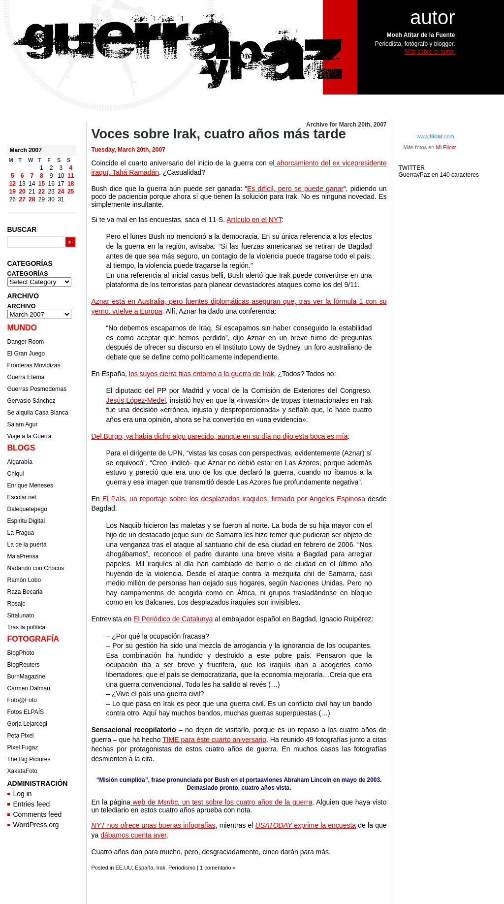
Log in (22, 794)
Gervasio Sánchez (31, 400)
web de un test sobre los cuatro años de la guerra (221, 802)
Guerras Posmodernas (37, 389)
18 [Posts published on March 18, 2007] (70, 183)
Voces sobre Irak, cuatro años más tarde (219, 134)
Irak (161, 868)
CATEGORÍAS (27, 273)
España (144, 868)
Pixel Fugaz (22, 747)
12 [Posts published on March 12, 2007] (12, 183)
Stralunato (20, 615)
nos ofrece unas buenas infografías (154, 825)
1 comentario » (218, 868)
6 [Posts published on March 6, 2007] (22, 175)
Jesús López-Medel (136, 400)
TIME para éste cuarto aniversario (214, 739)
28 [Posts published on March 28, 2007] (32, 199)
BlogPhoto (20, 652)
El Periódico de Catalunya (173, 619)
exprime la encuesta (305, 825)
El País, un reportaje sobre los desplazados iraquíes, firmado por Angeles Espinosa (233, 499)
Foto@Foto (22, 700)
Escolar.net (21, 497)
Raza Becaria (25, 591)
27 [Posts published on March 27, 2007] (22, 199)
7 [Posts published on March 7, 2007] (31, 175)
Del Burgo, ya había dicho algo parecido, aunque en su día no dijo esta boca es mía (220, 436)
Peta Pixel (20, 735)
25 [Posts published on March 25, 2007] (70, 191)
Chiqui (15, 473)
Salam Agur (22, 424)
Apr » (36, 207)
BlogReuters (23, 664)
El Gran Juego (26, 353)
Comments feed (37, 814)
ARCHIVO (21, 306)
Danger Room (25, 341)
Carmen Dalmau (28, 688)
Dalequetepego (27, 509)
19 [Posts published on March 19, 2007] (12, 191)
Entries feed (31, 804)
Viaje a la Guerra (29, 436)
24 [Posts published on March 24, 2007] (61, 191)
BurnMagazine (26, 676)
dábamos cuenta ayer (133, 835)
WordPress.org (36, 825)
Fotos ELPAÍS (25, 712)
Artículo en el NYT (254, 220)
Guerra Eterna (26, 377)
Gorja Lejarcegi (27, 723)
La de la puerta (27, 544)
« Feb (15, 207)
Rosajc (16, 603)
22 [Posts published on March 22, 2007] (41, 191)
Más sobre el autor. (430, 51)
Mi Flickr (446, 147)
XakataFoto (22, 771)
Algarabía (19, 461)
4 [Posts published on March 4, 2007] (70, 167)
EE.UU (123, 868)
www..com (435, 136)
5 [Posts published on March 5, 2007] (12, 175)
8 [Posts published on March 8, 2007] (41, 175)
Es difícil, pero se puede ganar (295, 189)
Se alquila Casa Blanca (37, 412)
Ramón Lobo (24, 580)
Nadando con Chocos (35, 568)
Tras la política (26, 627)
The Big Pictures (29, 759)
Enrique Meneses (30, 485)
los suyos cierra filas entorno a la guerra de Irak (201, 374)
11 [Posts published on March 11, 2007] (70, 175)
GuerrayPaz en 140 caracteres (440, 174)
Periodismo (181, 868)
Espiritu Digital (26, 520)
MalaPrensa (23, 556)
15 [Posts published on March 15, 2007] (41, 183)
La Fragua (20, 532)
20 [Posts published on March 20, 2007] (22, 191)
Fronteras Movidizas (34, 365)
